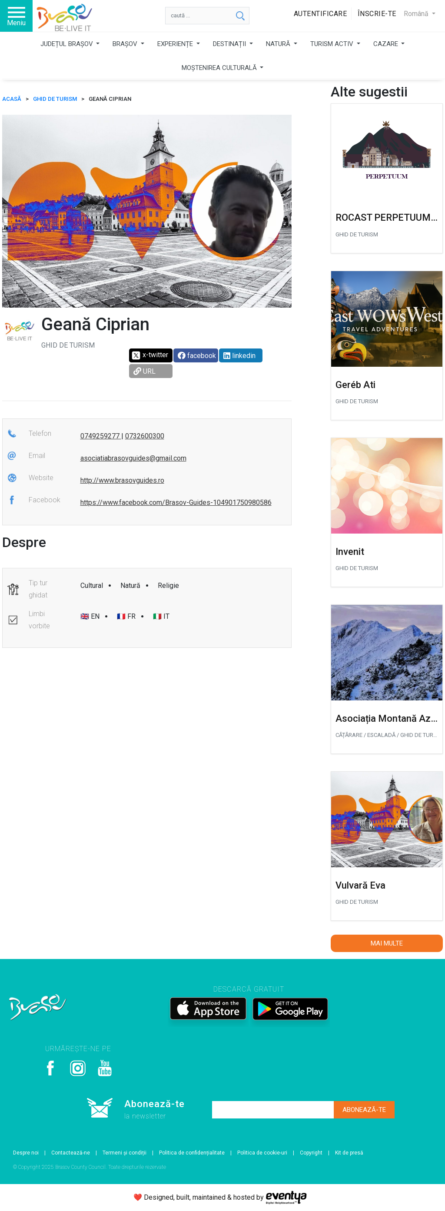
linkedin (239, 356)
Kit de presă (349, 1153)
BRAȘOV (126, 44)
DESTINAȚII (230, 44)
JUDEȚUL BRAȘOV (67, 44)
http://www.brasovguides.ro (122, 480)
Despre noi (26, 1153)
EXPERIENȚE (176, 44)
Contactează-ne (70, 1153)
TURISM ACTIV (332, 44)
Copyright (311, 1153)
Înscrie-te (377, 14)
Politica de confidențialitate (192, 1153)
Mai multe (387, 943)
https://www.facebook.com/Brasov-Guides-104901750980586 (176, 502)
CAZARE (386, 44)
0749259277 (100, 436)
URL (144, 371)
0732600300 (144, 436)
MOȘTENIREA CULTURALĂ (220, 68)
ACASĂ (11, 99)
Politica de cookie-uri (262, 1153)
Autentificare (320, 14)
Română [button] (417, 14)
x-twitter (149, 355)
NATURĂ (279, 44)
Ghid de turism (55, 99)
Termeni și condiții (124, 1153)
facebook (197, 356)
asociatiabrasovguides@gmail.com (133, 458)
